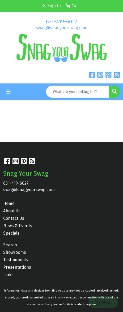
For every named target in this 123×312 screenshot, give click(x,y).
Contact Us (13, 218)
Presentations (17, 267)
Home (9, 203)
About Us (11, 210)
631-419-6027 (61, 21)
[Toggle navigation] (8, 91)
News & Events (17, 225)
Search (10, 244)
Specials (11, 233)
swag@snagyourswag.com (61, 27)
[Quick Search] (77, 92)
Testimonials (15, 259)
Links (8, 274)
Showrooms (14, 252)
